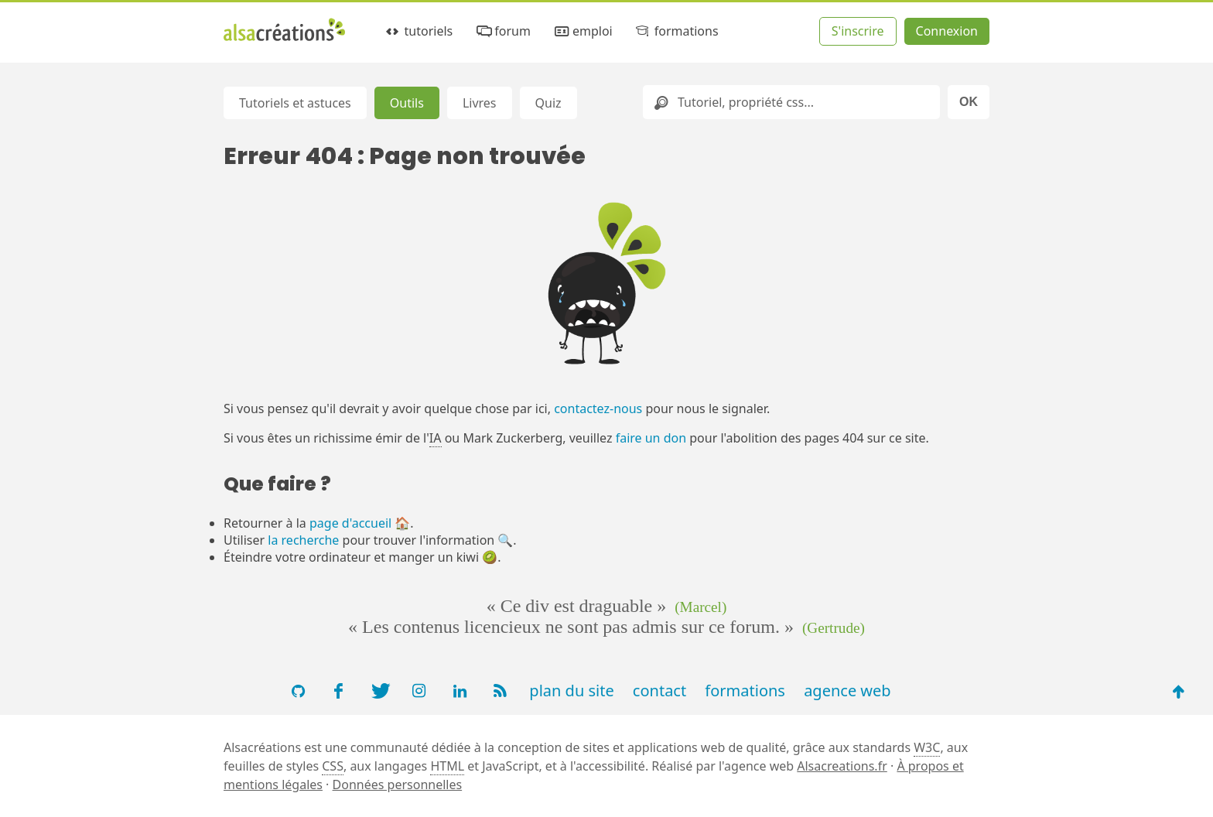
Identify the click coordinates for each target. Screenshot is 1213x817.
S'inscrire (858, 30)
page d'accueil (350, 523)
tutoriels (418, 31)
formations (676, 31)
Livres (480, 102)
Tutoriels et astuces (295, 102)
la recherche (303, 540)
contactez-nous (598, 408)
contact (659, 690)
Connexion (947, 30)
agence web (847, 690)
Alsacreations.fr (842, 765)
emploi (582, 31)
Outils (407, 102)
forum (502, 31)
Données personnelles (398, 784)
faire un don (651, 437)
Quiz (548, 102)
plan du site (571, 690)
